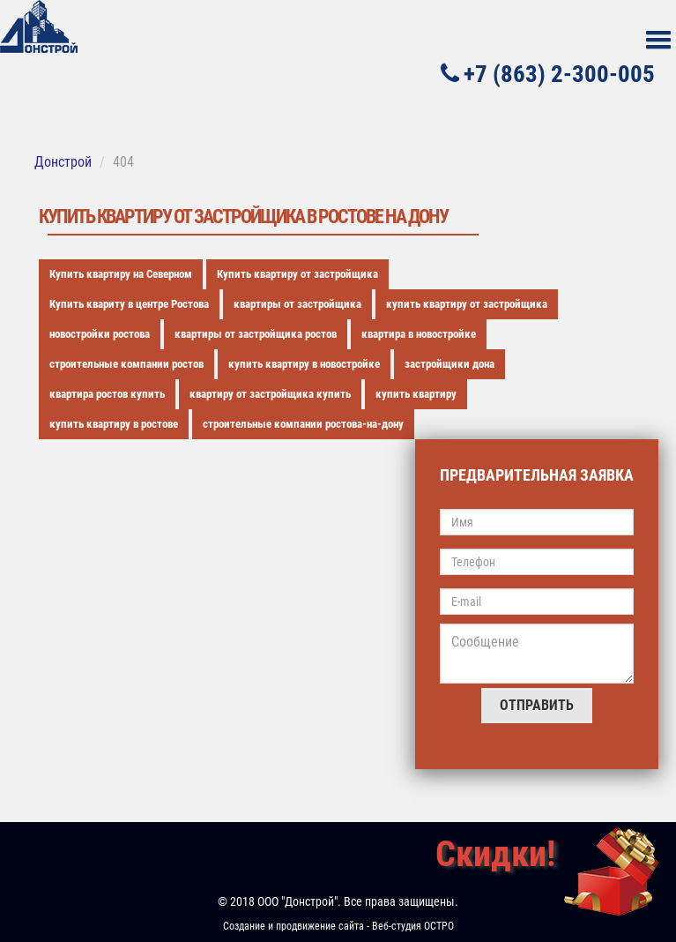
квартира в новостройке (418, 333)
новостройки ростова (99, 333)
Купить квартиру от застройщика (297, 273)
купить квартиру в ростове (113, 423)
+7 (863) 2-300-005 (548, 74)
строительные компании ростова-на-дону (303, 423)
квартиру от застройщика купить (270, 393)
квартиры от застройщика (297, 303)
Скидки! (495, 854)
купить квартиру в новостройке (304, 363)
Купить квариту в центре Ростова (129, 303)
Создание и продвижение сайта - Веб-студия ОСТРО (338, 926)
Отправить (537, 705)
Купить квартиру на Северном (120, 273)
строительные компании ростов (126, 363)
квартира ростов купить (107, 393)
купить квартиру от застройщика (466, 303)
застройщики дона (449, 363)
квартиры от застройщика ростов (256, 333)
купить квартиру (416, 393)
